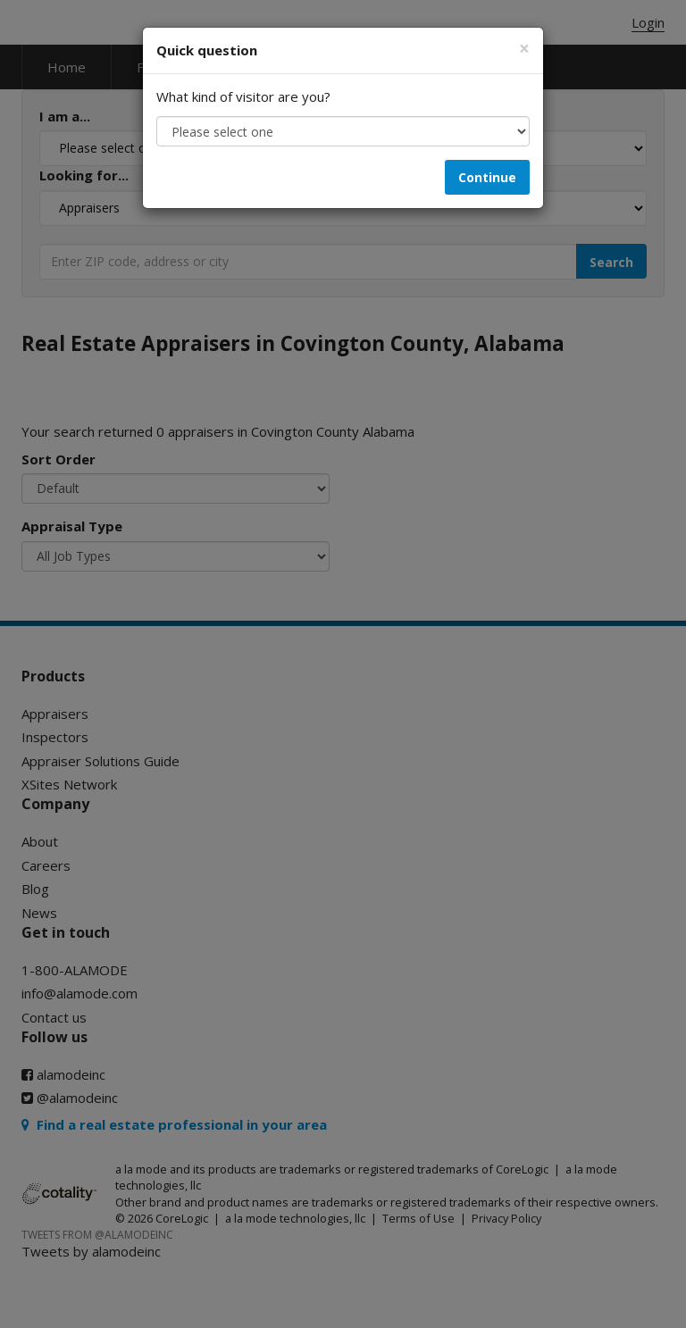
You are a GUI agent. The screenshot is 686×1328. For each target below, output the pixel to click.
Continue (487, 177)
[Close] (524, 48)
